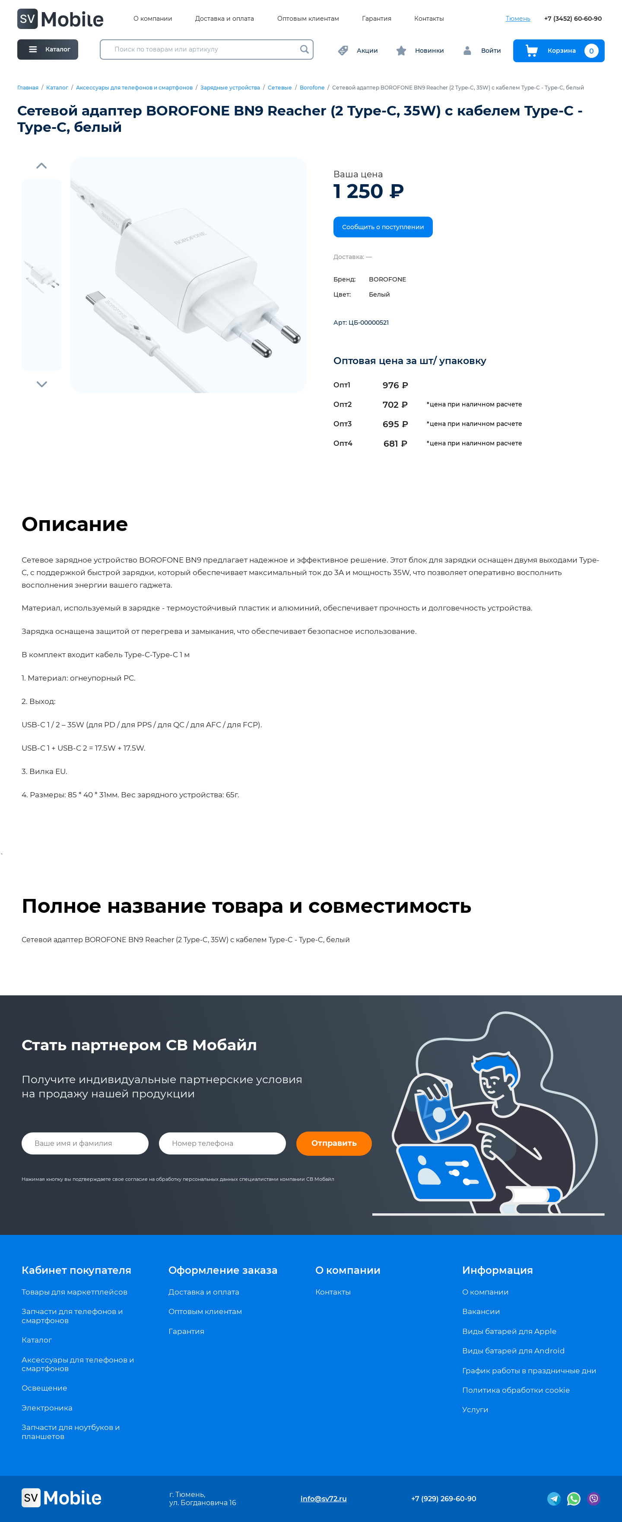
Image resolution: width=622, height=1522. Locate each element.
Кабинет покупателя (76, 1270)
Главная (27, 88)
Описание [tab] (75, 524)
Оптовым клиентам (308, 19)
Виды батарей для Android (513, 1350)
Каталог (57, 88)
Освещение (44, 1388)
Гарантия (376, 19)
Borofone (312, 88)
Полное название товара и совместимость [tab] (246, 906)
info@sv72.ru (324, 1499)
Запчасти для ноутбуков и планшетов (71, 1431)
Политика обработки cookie (516, 1390)
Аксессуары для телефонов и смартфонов (134, 88)
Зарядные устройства (230, 88)
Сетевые (280, 88)
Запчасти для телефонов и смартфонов (72, 1315)
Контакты (429, 19)
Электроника (47, 1408)
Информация (497, 1270)
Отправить (334, 1143)
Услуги (475, 1409)
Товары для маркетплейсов (74, 1292)
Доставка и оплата (224, 19)
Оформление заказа (223, 1270)
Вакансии (481, 1311)
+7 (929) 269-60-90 (443, 1499)
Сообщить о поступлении (383, 227)
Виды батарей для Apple (509, 1331)
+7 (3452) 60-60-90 (573, 18)
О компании (152, 19)
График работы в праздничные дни (529, 1370)
